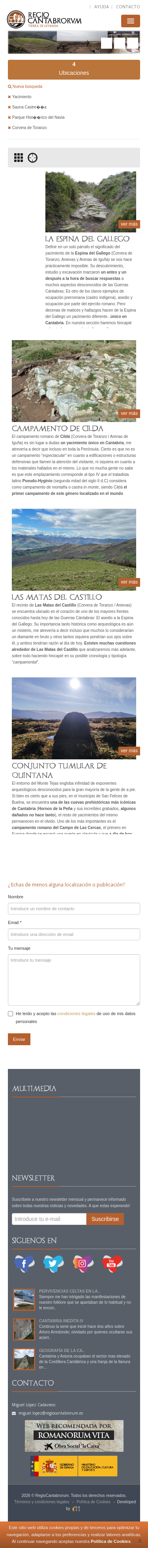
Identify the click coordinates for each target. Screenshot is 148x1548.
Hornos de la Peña (55, 808)
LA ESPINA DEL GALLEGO (87, 239)
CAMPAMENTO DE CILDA (57, 428)
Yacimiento (20, 97)
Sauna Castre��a (27, 107)
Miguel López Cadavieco (33, 1404)
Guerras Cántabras (77, 618)
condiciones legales (77, 1013)
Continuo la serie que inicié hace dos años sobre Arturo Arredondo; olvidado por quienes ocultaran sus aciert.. (85, 1332)
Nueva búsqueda (26, 86)
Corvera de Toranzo (27, 128)
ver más (129, 224)
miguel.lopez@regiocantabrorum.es (47, 1413)
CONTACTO (128, 7)
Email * (15, 922)
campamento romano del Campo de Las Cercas (56, 827)
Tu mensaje (19, 948)
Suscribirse (105, 1219)
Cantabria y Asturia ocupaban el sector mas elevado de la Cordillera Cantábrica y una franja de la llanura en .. (84, 1361)
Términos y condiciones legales (41, 1502)
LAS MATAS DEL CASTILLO (57, 597)
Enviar (19, 1039)
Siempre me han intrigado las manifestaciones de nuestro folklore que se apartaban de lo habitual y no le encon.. (85, 1302)
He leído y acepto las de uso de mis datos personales (71, 1017)
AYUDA (101, 7)
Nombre (15, 896)
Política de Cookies (111, 1541)
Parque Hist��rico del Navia (36, 117)
